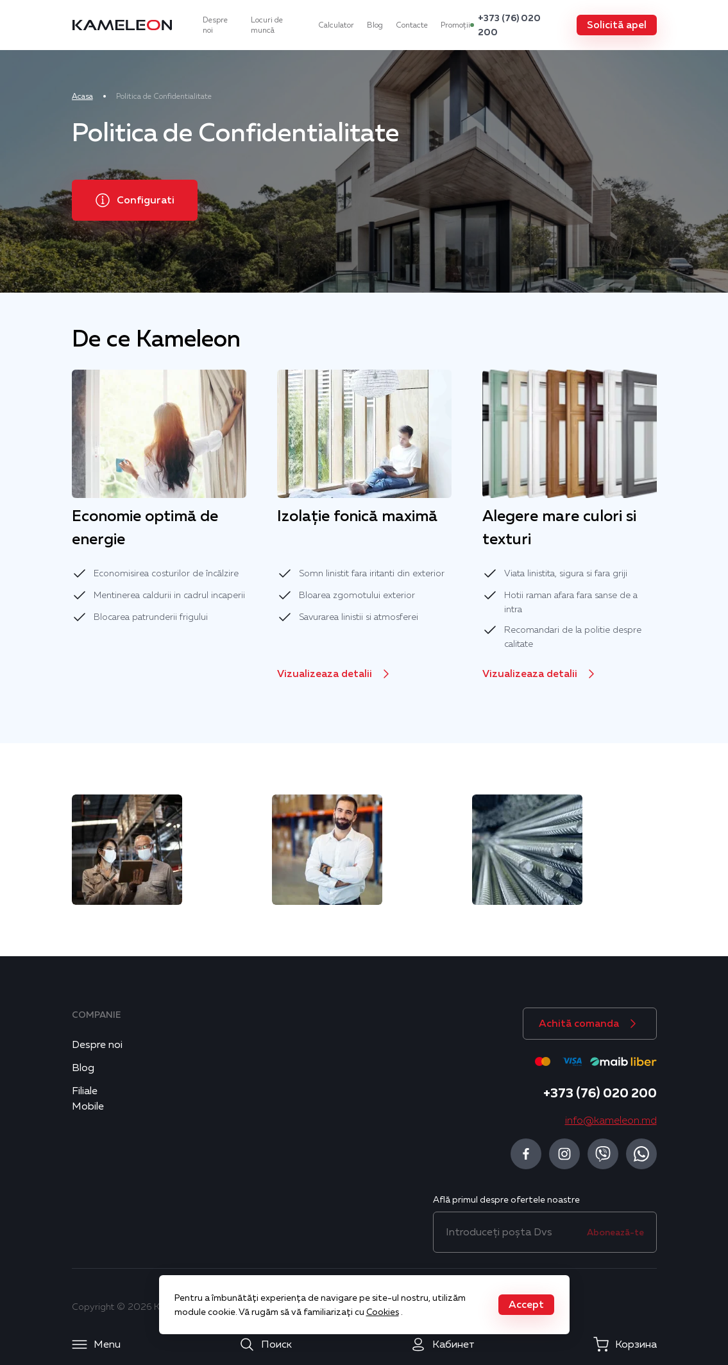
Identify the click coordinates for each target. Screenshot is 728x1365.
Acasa (82, 96)
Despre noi (215, 25)
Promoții (455, 25)
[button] (617, 25)
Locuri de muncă (267, 25)
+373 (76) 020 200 (509, 25)
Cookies (382, 1312)
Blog (375, 25)
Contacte (412, 25)
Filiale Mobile (88, 1098)
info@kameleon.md (611, 1120)
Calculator (336, 25)
